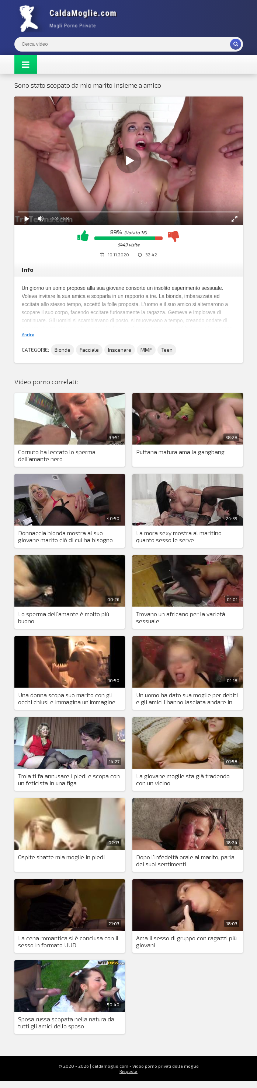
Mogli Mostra (69, 18)
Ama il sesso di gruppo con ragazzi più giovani (186, 941)
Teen (167, 350)
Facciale (89, 350)
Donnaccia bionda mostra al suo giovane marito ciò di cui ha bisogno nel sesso (65, 536)
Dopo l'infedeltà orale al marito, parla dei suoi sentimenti (185, 860)
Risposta (128, 1071)
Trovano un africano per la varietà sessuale (180, 617)
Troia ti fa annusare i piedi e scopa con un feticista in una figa (69, 779)
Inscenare (119, 350)
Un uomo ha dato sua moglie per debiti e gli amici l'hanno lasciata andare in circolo (187, 698)
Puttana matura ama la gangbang (180, 451)
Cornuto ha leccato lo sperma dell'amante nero (56, 455)
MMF (146, 350)
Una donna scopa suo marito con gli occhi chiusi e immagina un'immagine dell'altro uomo (66, 698)
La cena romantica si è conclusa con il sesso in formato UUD (68, 941)
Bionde (62, 350)
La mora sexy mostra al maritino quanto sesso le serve (179, 536)
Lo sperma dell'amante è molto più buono (63, 617)
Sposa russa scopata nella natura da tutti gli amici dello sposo (66, 1022)
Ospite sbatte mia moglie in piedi (61, 856)
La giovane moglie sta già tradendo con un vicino (183, 779)
